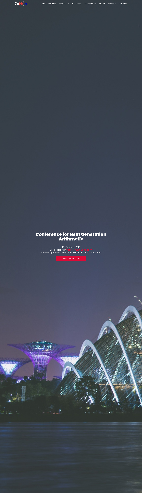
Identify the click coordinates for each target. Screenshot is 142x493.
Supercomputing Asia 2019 (79, 249)
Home (43, 4)
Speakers (52, 4)
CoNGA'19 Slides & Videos (71, 258)
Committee (77, 4)
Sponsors (112, 4)
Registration (90, 4)
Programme (64, 4)
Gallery (102, 4)
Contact (123, 4)
